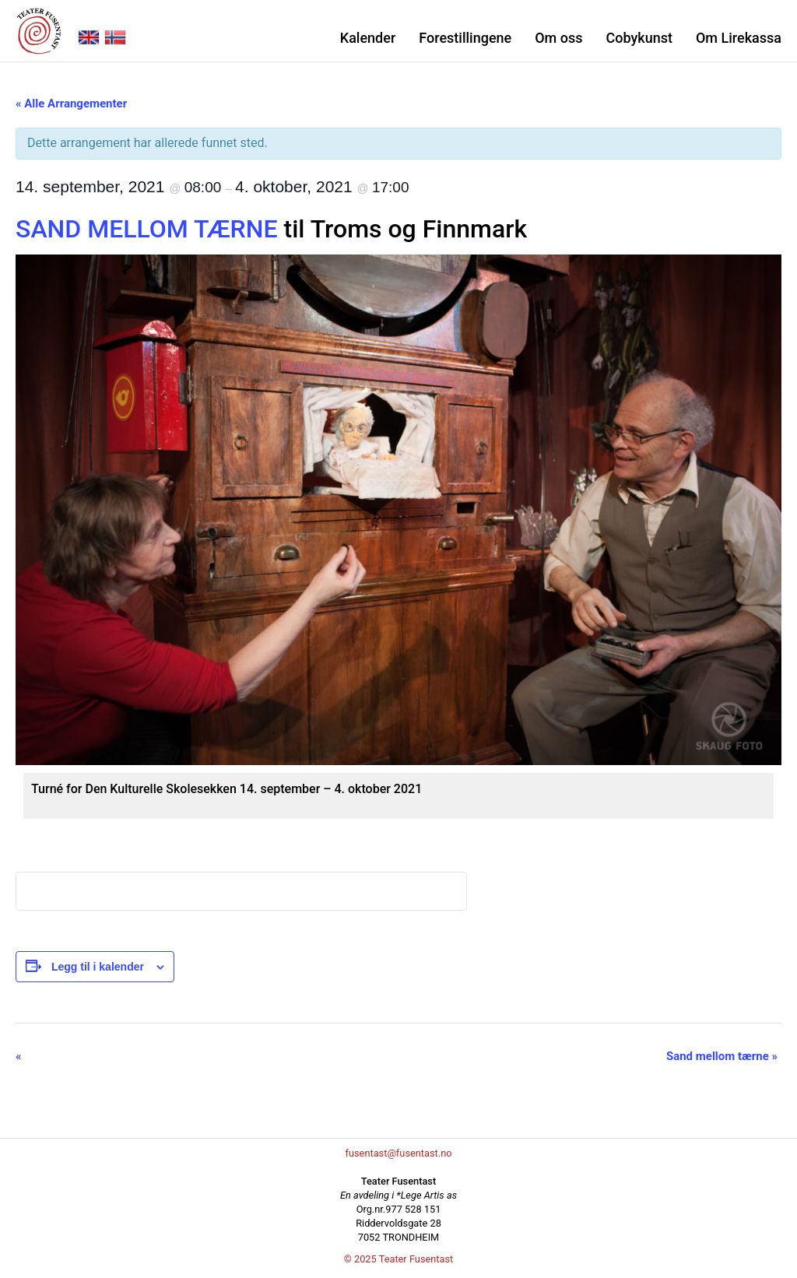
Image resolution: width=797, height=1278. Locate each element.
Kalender (367, 38)
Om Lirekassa (738, 38)
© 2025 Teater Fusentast (399, 1259)
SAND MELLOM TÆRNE (147, 229)
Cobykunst (639, 38)
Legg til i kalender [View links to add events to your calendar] (97, 966)
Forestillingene (465, 38)
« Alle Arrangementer (71, 104)
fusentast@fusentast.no (398, 1153)
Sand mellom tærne (722, 1056)
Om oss (558, 38)
